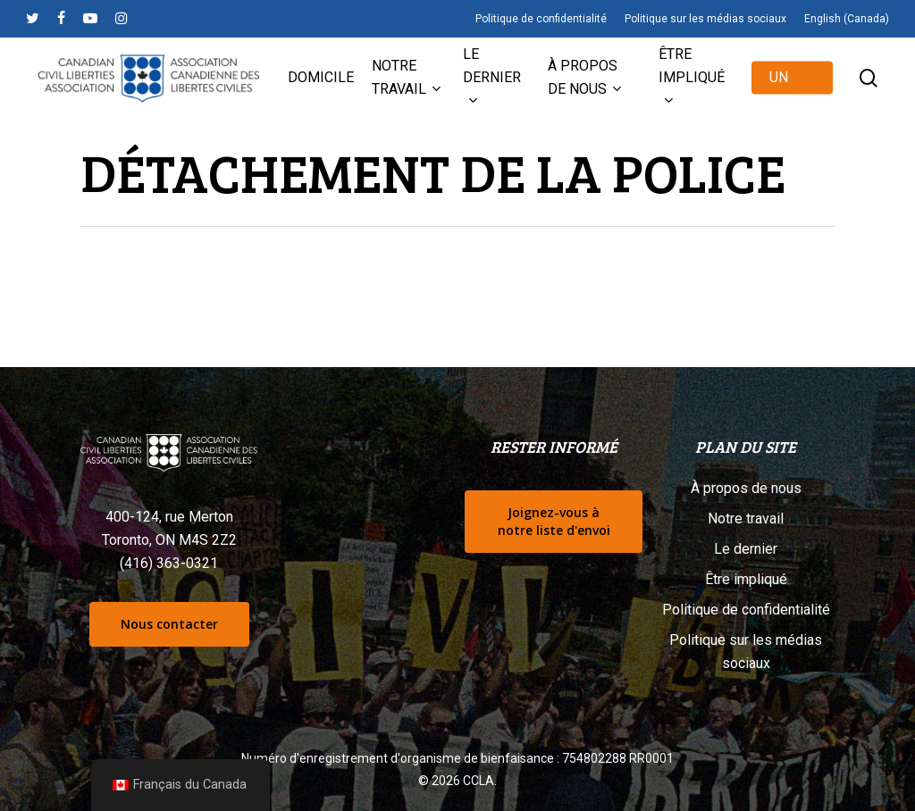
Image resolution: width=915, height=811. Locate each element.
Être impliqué (746, 579)
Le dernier (745, 548)
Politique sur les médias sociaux (745, 651)
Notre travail (746, 518)
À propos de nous (746, 488)
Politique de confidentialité (746, 609)
